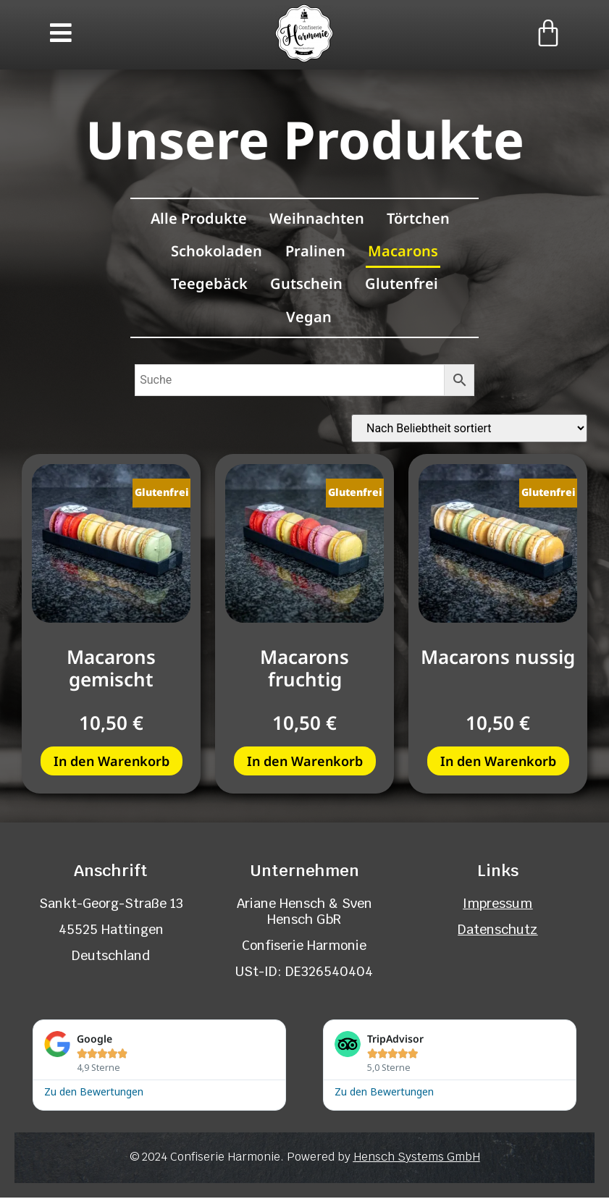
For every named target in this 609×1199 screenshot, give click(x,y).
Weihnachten (316, 217)
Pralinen (315, 251)
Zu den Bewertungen (93, 1093)
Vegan (309, 317)
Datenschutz (497, 930)
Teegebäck (207, 284)
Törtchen (419, 217)
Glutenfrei (403, 284)
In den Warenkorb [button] (111, 762)
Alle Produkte (197, 217)
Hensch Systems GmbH (416, 1158)
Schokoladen (215, 251)
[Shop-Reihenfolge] (469, 430)
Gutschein (306, 284)
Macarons (404, 251)
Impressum (497, 904)
